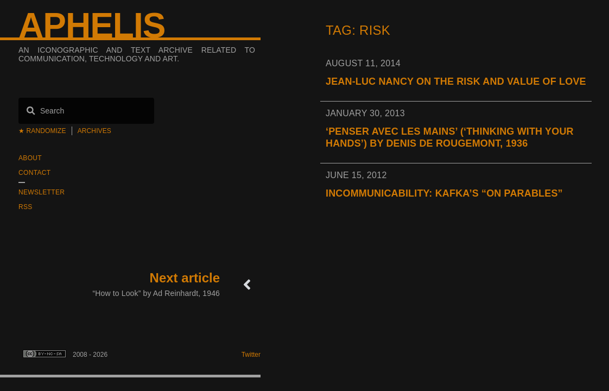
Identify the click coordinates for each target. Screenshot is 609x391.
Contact (34, 172)
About (30, 158)
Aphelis (91, 25)
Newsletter (41, 192)
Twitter (251, 354)
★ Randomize (42, 131)
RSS (25, 207)
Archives (94, 131)
